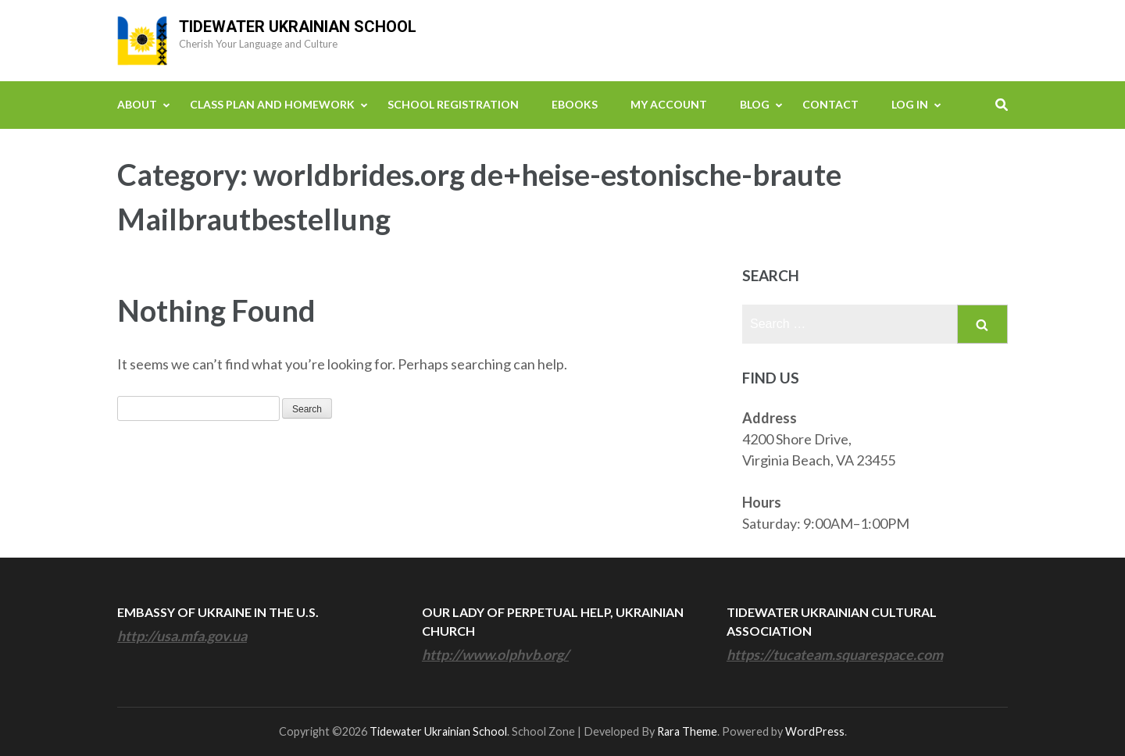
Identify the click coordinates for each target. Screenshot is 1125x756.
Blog (755, 104)
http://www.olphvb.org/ (495, 654)
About (137, 104)
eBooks (575, 104)
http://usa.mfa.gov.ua (182, 635)
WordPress (815, 731)
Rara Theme (687, 731)
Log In (909, 104)
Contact (830, 104)
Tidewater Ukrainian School (297, 26)
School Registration (453, 104)
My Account (668, 104)
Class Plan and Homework (272, 104)
